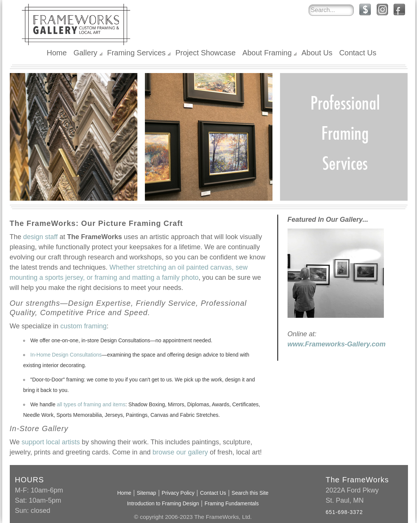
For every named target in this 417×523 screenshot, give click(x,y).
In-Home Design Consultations (66, 355)
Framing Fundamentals (232, 503)
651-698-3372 (344, 512)
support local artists (50, 442)
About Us (316, 53)
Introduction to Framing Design (163, 503)
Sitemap (146, 493)
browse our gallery (180, 452)
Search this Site (249, 493)
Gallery (85, 53)
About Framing (267, 53)
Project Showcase (205, 53)
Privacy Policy (178, 493)
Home (57, 53)
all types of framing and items (91, 404)
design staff (40, 237)
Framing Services (136, 53)
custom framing (83, 326)
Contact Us (357, 53)
